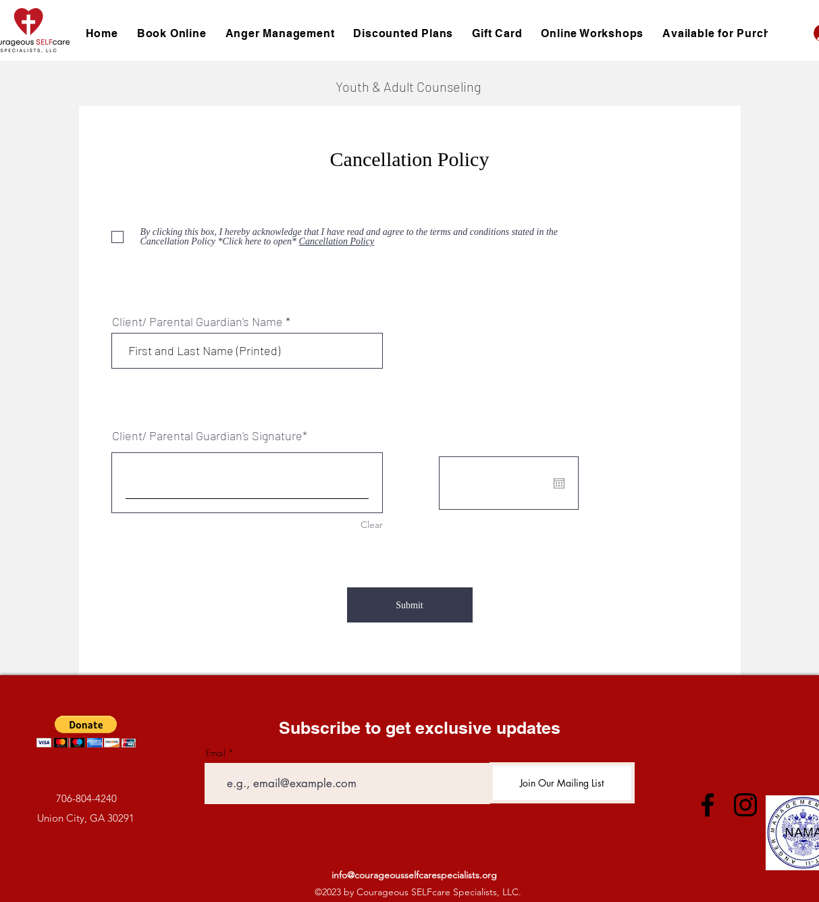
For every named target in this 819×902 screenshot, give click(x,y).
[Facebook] (707, 804)
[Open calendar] (559, 483)
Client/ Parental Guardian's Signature (207, 435)
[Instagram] (745, 804)
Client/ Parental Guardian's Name (197, 321)
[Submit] (410, 604)
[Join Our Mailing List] (562, 782)
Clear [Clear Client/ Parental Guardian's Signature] (372, 525)
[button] (86, 731)
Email (216, 753)
